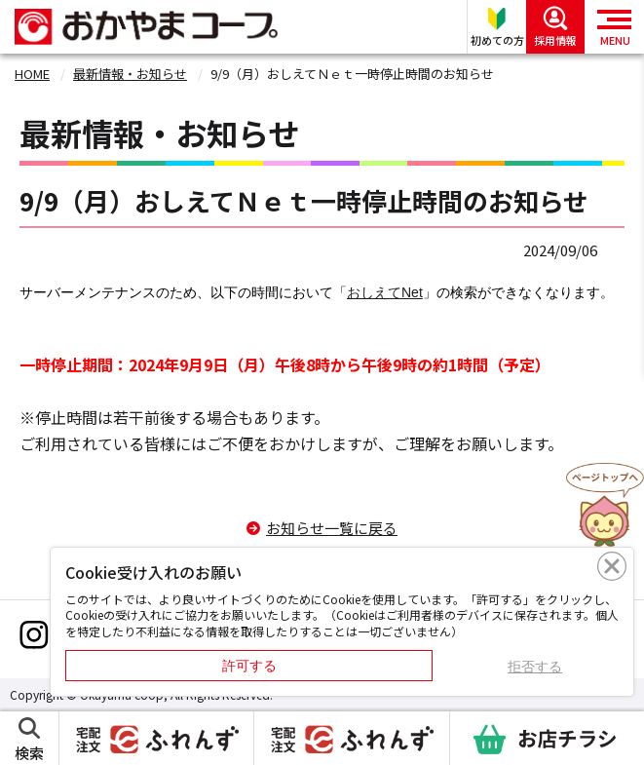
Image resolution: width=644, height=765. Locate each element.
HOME (32, 73)
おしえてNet (385, 292)
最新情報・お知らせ (130, 73)
